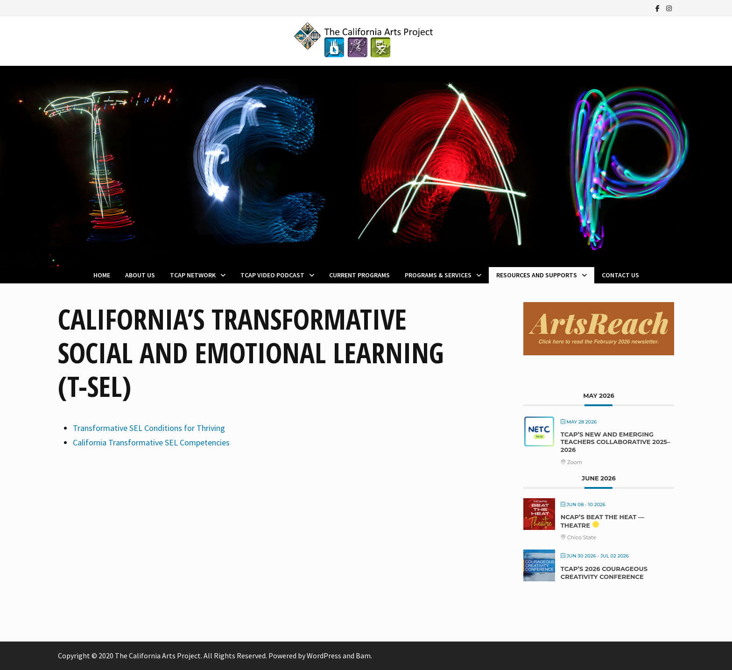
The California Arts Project (158, 655)
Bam (363, 655)
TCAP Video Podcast (272, 275)
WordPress (324, 655)
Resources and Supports (536, 275)
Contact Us (620, 275)
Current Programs (359, 275)
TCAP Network (193, 275)
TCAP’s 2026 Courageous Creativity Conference (604, 573)
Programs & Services (438, 275)
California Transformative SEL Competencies (151, 442)
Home (101, 275)
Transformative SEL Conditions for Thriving (149, 428)
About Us (140, 275)
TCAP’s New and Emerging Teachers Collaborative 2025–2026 (615, 441)
